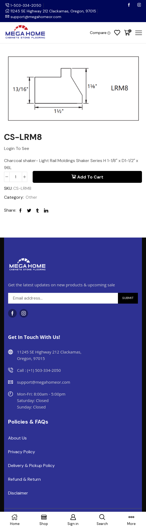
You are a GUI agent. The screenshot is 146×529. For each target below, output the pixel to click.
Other (31, 197)
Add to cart (90, 177)
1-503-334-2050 (26, 5)
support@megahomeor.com (36, 16)
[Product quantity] (16, 177)
